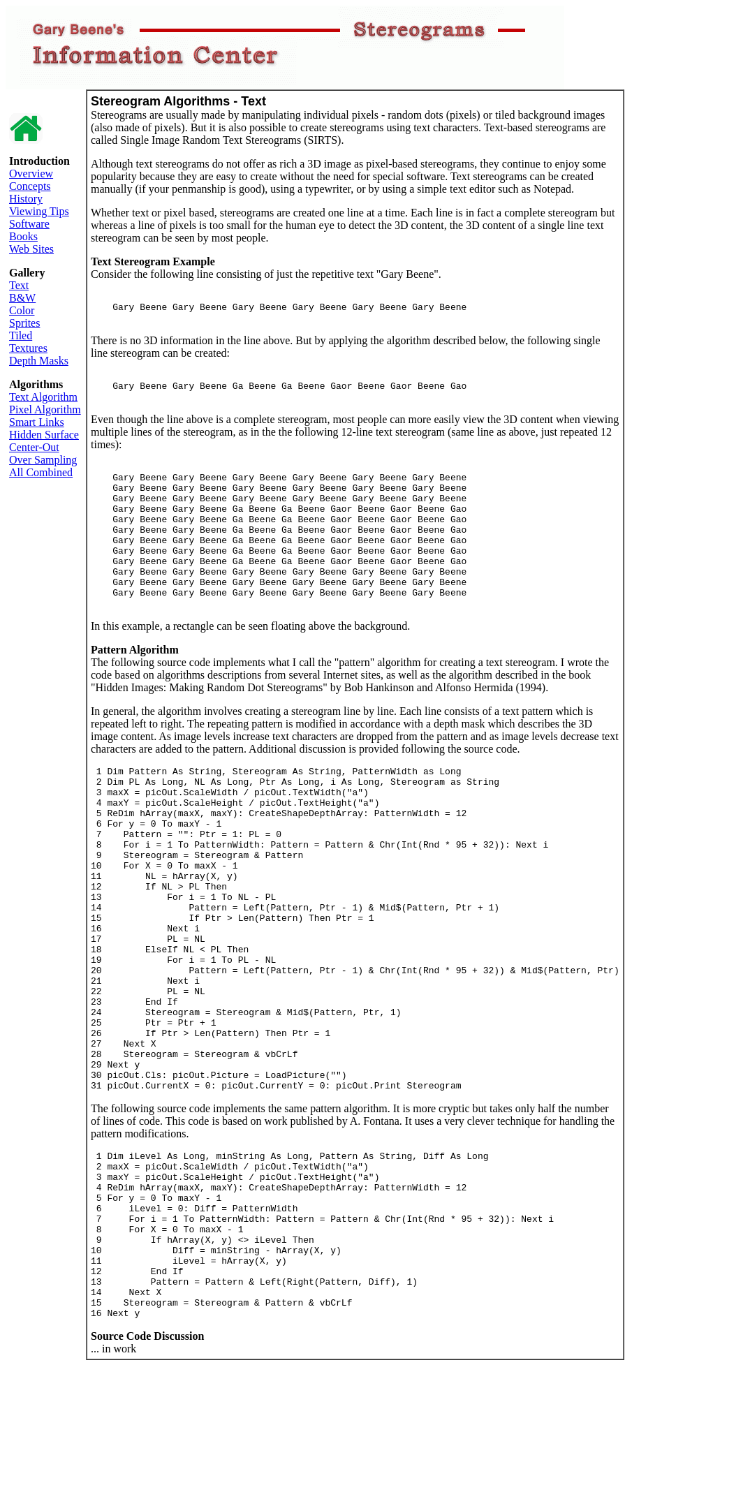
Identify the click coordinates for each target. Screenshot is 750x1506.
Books (23, 236)
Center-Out (34, 447)
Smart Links (36, 422)
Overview (31, 173)
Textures (28, 348)
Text (19, 285)
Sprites (24, 323)
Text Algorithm (43, 397)
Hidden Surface (44, 435)
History (26, 199)
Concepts (30, 186)
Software (29, 224)
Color (21, 310)
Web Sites (31, 249)
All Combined (41, 472)
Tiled (20, 335)
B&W (22, 298)
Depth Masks (38, 361)
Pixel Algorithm (45, 409)
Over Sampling (43, 460)
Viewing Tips (39, 211)
